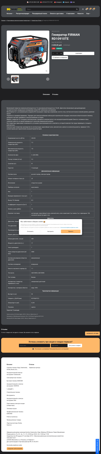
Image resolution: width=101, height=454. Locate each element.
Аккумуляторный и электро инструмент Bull (15, 399)
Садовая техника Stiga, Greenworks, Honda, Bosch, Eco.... (17, 368)
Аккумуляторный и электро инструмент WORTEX (15, 385)
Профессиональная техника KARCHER (15, 412)
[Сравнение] (86, 9)
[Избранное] (90, 9)
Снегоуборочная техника (14, 377)
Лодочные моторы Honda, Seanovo (14, 424)
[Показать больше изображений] (46, 71)
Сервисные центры (34, 367)
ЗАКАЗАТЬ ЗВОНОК (99, 447)
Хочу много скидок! (75, 345)
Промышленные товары (14, 420)
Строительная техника (14, 392)
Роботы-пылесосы (12, 417)
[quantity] (57, 53)
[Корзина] (93, 9)
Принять (70, 231)
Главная (3, 20)
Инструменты (11, 395)
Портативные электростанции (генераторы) (18, 20)
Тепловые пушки (12, 408)
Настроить (50, 231)
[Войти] (83, 9)
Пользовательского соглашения (58, 349)
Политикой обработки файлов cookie (69, 227)
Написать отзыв (92, 333)
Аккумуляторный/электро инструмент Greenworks (14, 373)
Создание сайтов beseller (15, 448)
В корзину (79, 53)
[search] (77, 9)
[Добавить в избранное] (60, 57)
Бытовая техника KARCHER (15, 381)
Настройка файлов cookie (14, 445)
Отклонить (30, 231)
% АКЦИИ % (10, 389)
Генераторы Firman (37, 20)
